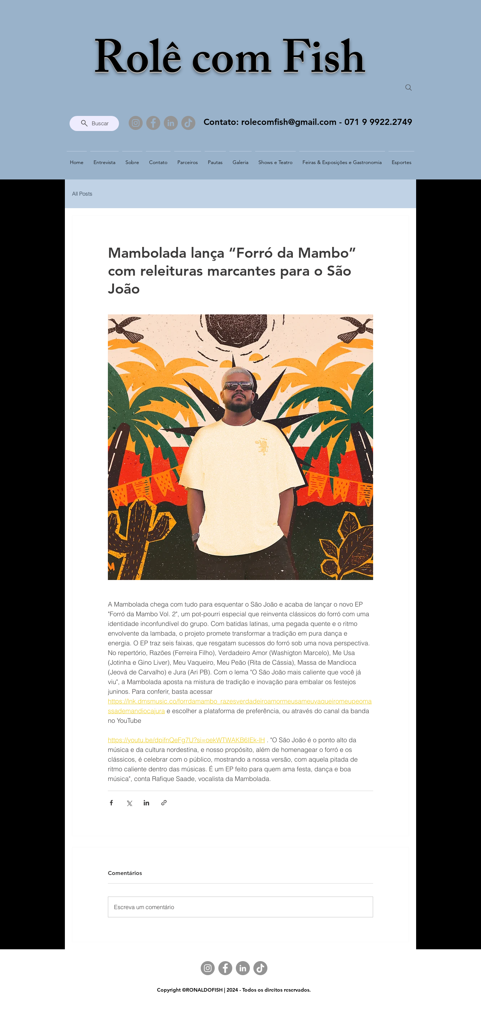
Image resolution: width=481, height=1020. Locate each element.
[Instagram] (136, 123)
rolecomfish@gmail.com (289, 122)
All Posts (82, 193)
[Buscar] (94, 123)
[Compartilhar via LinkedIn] (146, 802)
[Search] (408, 87)
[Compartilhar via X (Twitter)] (128, 802)
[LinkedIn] (171, 123)
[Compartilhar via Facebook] (111, 802)
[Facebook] (153, 123)
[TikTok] (188, 123)
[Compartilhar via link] (164, 802)
